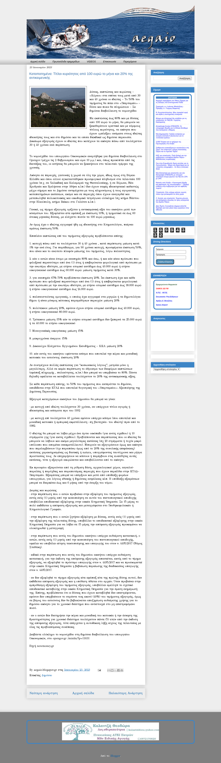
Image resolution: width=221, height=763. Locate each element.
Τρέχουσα (159, 249)
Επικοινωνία (109, 61)
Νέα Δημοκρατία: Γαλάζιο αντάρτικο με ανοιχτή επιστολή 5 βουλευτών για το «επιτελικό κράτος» (170, 136)
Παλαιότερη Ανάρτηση (126, 693)
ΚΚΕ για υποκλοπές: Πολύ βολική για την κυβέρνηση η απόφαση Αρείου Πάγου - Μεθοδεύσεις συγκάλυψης (171, 157)
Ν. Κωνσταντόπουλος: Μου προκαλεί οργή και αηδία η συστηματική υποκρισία (172, 113)
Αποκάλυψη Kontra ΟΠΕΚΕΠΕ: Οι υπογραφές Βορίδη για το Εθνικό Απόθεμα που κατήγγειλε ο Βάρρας (172, 128)
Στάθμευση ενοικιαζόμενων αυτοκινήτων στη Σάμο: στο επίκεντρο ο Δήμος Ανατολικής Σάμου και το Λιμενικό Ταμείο (172, 149)
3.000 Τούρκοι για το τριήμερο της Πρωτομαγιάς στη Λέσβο (168, 143)
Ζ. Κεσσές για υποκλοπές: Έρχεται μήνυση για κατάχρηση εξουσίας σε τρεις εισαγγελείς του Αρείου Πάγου (172, 200)
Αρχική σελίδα (37, 61)
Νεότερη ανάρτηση (43, 693)
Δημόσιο (47, 675)
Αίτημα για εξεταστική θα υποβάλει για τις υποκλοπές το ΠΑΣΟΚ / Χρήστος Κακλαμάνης (171, 120)
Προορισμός (160, 255)
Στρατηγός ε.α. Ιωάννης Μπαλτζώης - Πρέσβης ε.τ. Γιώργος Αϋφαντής (170, 107)
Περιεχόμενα (130, 61)
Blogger (115, 755)
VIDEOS (91, 61)
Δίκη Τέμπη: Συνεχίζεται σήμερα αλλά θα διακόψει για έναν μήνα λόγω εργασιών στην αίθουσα (172, 208)
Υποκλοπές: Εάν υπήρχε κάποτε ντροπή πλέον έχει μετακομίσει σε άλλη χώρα (171, 193)
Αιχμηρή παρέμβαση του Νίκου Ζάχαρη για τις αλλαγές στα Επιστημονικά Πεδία (172, 101)
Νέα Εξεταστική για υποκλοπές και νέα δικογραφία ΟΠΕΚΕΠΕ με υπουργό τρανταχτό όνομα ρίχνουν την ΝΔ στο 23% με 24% (172, 176)
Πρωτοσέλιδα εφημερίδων (66, 61)
